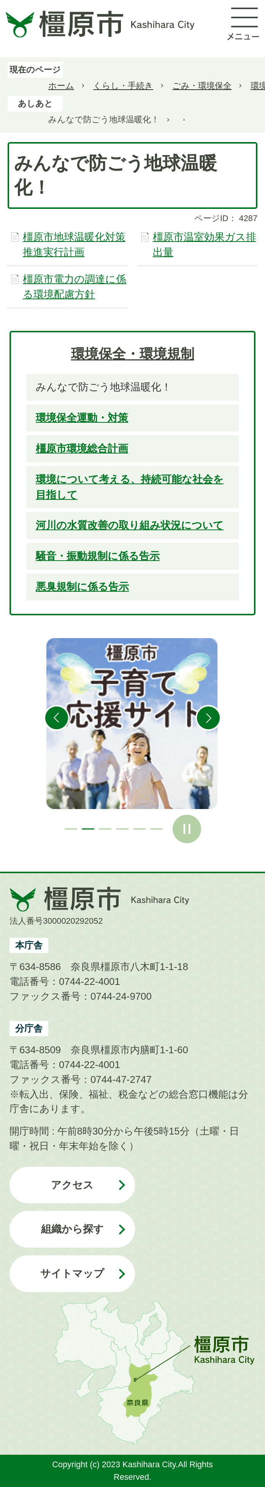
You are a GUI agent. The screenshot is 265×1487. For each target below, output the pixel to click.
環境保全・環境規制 (132, 354)
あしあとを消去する (184, 120)
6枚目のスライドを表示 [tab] (156, 829)
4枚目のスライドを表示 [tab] (122, 829)
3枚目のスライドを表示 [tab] (105, 829)
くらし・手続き (123, 85)
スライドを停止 (187, 829)
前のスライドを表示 (57, 718)
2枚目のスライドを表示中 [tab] (88, 829)
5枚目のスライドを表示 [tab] (139, 829)
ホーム (61, 85)
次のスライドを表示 (208, 718)
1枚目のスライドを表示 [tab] (71, 829)
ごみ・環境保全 (202, 85)
